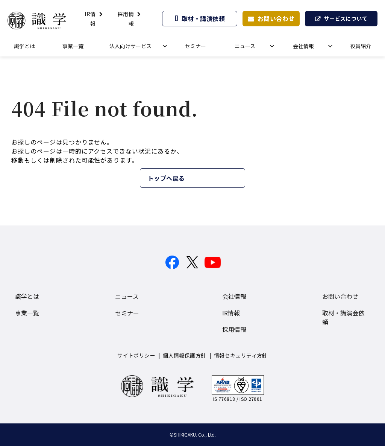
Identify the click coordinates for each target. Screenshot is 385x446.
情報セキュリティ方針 (241, 355)
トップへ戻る (166, 178)
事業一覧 (72, 46)
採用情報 (234, 329)
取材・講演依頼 (203, 18)
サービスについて (345, 18)
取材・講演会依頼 (343, 317)
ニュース (245, 46)
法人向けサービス (130, 46)
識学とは (24, 46)
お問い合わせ (276, 18)
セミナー (195, 46)
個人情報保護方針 (184, 355)
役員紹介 (360, 46)
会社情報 (303, 46)
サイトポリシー (136, 355)
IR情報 (231, 312)
